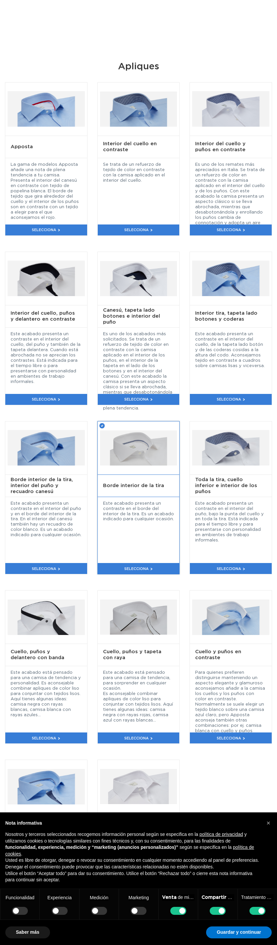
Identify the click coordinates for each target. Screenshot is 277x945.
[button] (268, 823)
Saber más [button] (27, 932)
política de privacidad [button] (221, 834)
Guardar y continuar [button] (239, 932)
